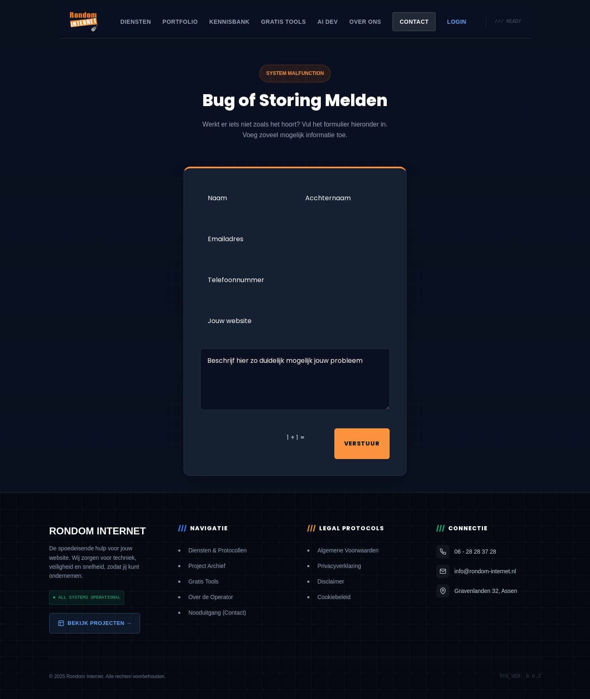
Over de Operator (210, 597)
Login (456, 21)
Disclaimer (331, 581)
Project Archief (206, 566)
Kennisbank (229, 21)
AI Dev (328, 21)
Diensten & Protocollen (217, 550)
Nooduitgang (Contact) (217, 612)
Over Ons (365, 21)
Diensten (135, 21)
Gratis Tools (283, 21)
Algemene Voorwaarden (348, 550)
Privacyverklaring (339, 566)
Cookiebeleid (334, 597)
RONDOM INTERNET (97, 530)
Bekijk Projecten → (95, 623)
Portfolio (180, 21)
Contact (414, 21)
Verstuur (362, 443)
